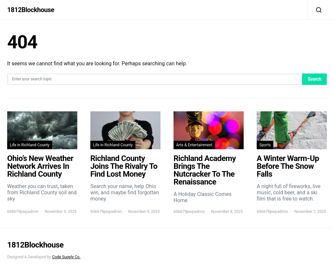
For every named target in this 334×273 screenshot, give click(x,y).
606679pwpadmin (22, 211)
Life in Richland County (30, 145)
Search (314, 79)
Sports (265, 145)
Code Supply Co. (66, 257)
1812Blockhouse (30, 10)
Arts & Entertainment (194, 145)
